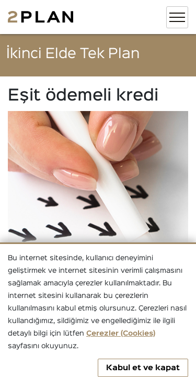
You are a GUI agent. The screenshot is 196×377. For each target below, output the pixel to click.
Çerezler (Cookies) (120, 333)
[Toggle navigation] (177, 17)
